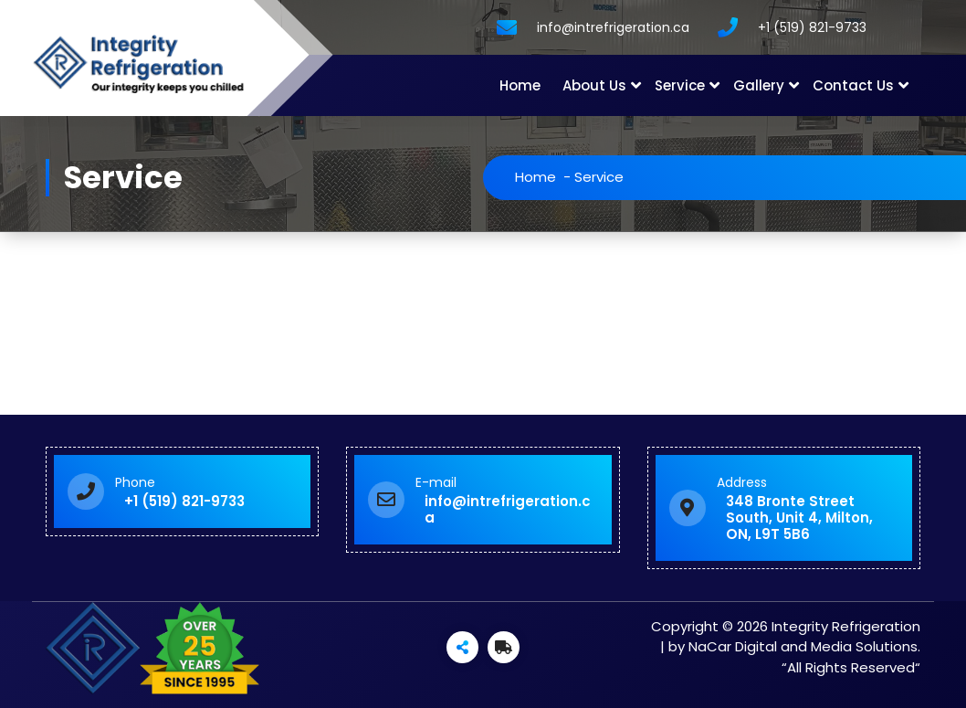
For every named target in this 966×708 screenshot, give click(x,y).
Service (680, 85)
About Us (594, 85)
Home (520, 85)
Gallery (758, 85)
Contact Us (853, 85)
